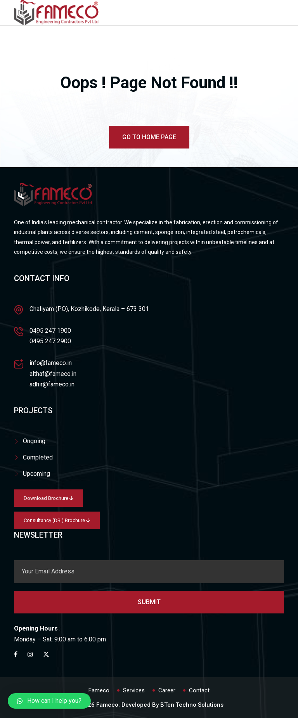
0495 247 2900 (50, 341)
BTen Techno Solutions (192, 704)
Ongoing (34, 441)
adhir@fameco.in (51, 384)
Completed (38, 457)
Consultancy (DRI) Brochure (57, 520)
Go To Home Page (149, 137)
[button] (49, 701)
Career (166, 690)
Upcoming (36, 473)
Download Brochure (48, 498)
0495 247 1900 (50, 330)
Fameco (98, 690)
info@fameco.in (50, 363)
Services (134, 690)
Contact (199, 690)
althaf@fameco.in (52, 373)
